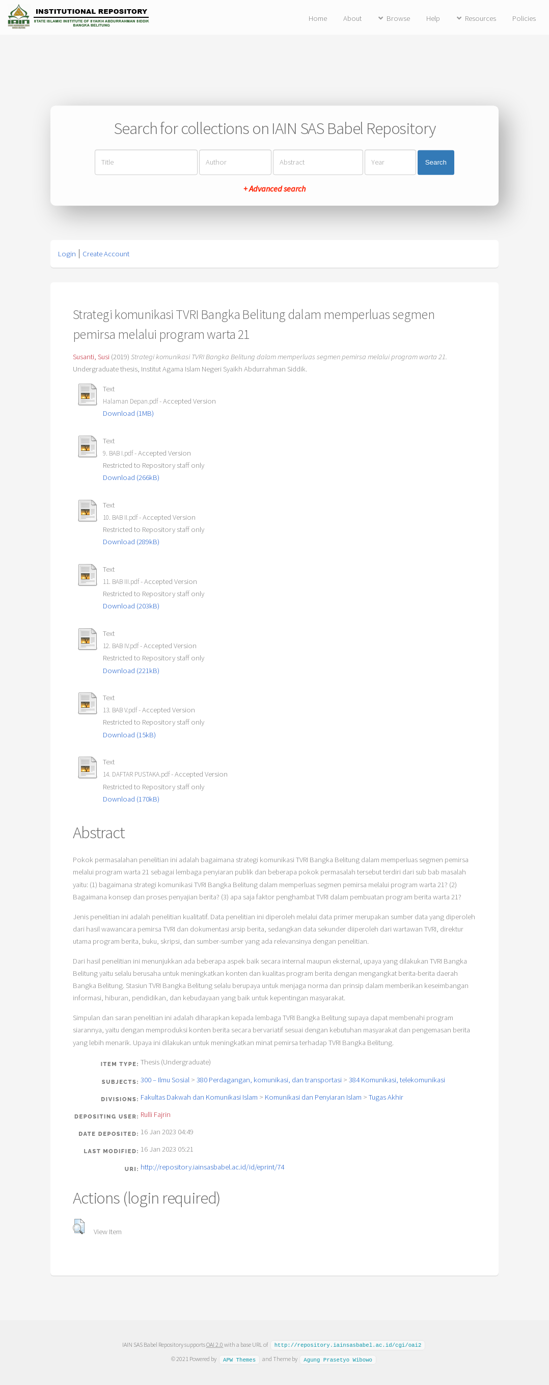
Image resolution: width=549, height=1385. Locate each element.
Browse (398, 18)
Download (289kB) (131, 541)
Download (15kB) (129, 734)
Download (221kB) (131, 670)
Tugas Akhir (386, 1097)
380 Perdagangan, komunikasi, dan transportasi (269, 1079)
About (352, 18)
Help (433, 18)
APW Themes (239, 1358)
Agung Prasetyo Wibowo (338, 1358)
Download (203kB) (131, 605)
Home (318, 18)
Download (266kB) (131, 477)
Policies (524, 18)
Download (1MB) (128, 413)
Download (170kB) (131, 799)
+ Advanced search (274, 189)
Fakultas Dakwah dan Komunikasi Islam (199, 1097)
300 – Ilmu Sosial (165, 1079)
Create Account (106, 253)
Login (67, 253)
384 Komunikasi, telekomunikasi (397, 1079)
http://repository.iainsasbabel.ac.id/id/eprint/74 (212, 1166)
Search (436, 162)
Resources (480, 18)
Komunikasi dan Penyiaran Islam (313, 1097)
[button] (79, 1226)
